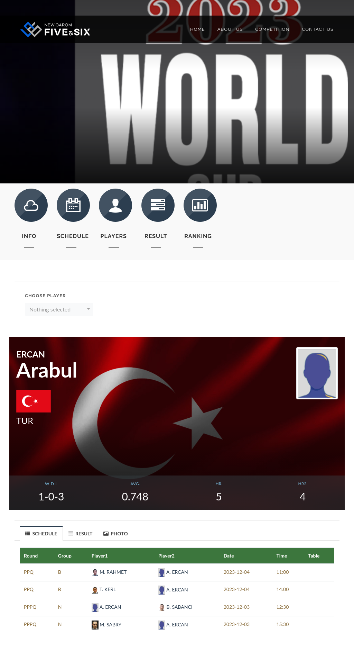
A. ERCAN (173, 572)
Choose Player (45, 295)
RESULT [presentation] (80, 533)
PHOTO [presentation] (115, 533)
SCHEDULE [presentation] (41, 533)
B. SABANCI (175, 607)
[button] (59, 309)
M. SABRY (107, 624)
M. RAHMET (109, 572)
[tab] (41, 533)
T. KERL (104, 589)
